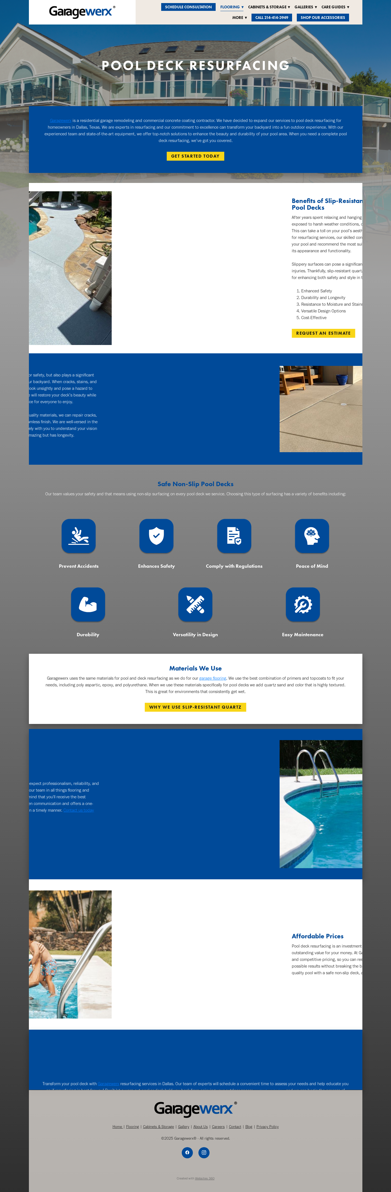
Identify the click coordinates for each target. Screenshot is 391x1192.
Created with (196, 1178)
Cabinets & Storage (158, 1126)
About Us (200, 1126)
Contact (235, 1126)
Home (118, 1126)
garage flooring (212, 678)
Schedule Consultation (188, 7)
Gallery (183, 1126)
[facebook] (187, 1152)
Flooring (132, 1126)
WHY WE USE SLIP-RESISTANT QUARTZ (195, 707)
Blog (248, 1126)
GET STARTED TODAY (195, 156)
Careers (218, 1126)
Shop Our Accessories (323, 17)
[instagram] (204, 1152)
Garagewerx (60, 120)
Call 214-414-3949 (271, 17)
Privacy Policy (267, 1126)
